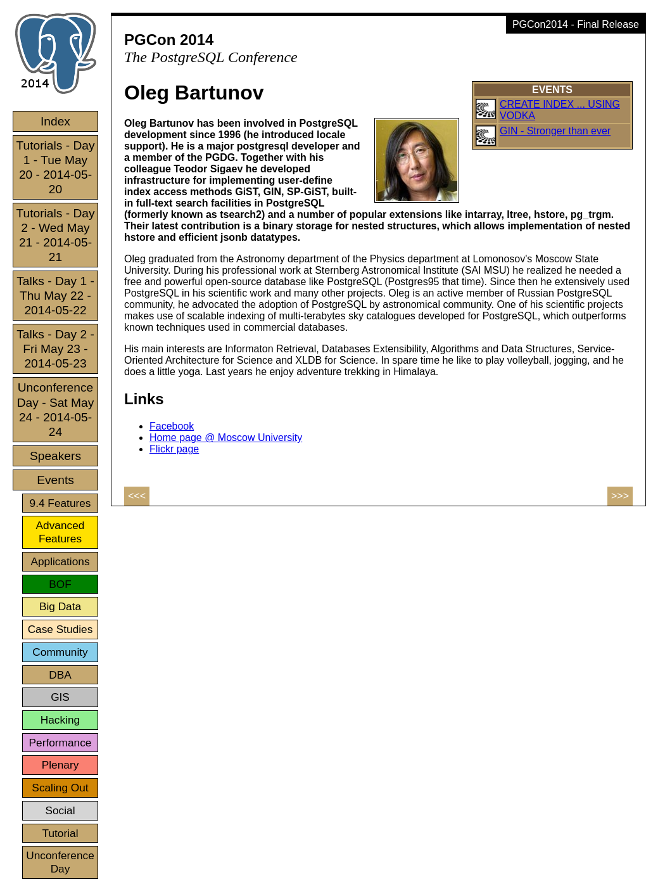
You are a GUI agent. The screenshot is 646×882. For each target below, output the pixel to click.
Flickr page (174, 449)
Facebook (171, 426)
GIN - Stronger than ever (555, 130)
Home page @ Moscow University (225, 437)
